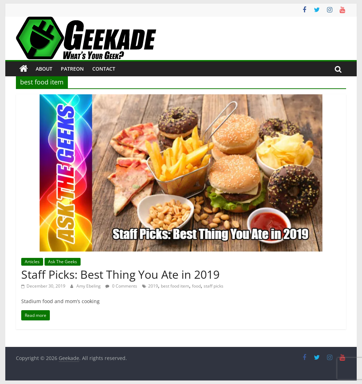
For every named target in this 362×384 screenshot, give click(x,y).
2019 (153, 286)
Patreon (72, 68)
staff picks (213, 286)
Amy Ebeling (89, 286)
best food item (175, 286)
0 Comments (121, 286)
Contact (103, 68)
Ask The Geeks (62, 262)
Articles (32, 262)
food (196, 286)
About (44, 68)
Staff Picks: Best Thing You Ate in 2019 (120, 274)
